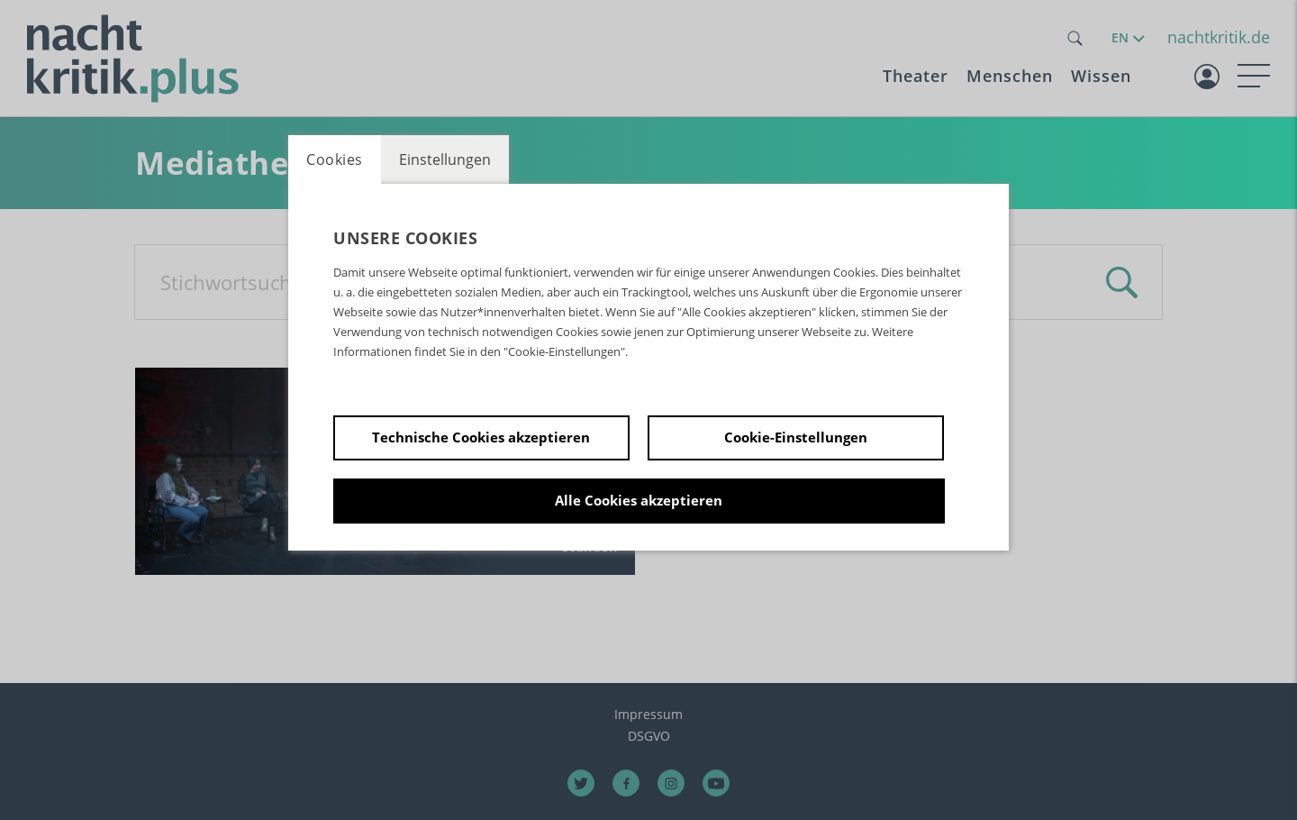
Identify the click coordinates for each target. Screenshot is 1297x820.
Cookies (334, 159)
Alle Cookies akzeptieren (638, 500)
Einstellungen (445, 159)
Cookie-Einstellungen (795, 437)
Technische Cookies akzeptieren (481, 437)
